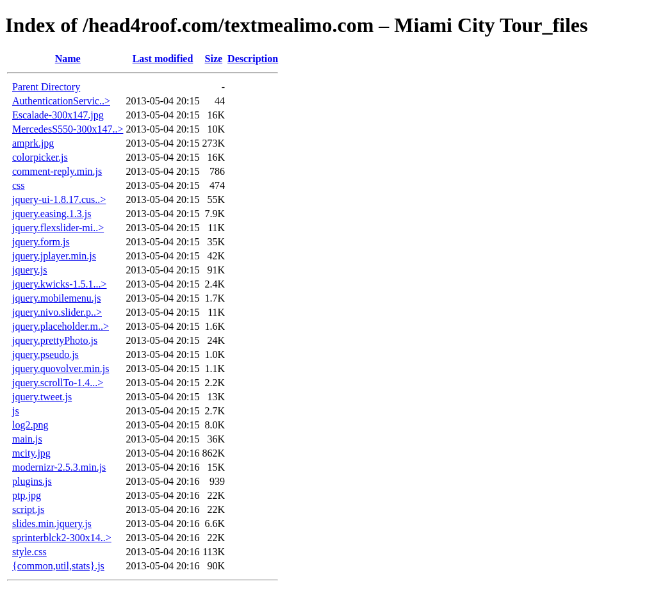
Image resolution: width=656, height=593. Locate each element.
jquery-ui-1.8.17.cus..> (59, 199)
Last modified (163, 58)
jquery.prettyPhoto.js (54, 340)
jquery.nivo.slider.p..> (57, 312)
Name (68, 58)
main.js (27, 439)
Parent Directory (46, 86)
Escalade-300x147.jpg (58, 115)
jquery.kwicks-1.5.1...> (59, 284)
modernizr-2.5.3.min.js (59, 467)
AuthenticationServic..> (61, 100)
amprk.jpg (33, 143)
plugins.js (32, 481)
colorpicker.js (40, 157)
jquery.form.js (41, 241)
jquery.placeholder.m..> (60, 326)
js (15, 410)
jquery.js (29, 269)
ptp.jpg (26, 495)
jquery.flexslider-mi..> (58, 227)
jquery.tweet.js (42, 396)
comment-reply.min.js (57, 171)
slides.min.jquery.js (52, 523)
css (18, 185)
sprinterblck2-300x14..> (61, 537)
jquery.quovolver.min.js (60, 368)
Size (214, 58)
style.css (29, 551)
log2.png (30, 424)
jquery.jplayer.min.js (54, 255)
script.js (28, 509)
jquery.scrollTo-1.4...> (57, 382)
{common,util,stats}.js (58, 565)
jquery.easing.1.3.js (51, 213)
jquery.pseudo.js (45, 354)
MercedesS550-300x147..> (67, 129)
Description (252, 58)
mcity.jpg (31, 453)
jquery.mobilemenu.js (56, 298)
